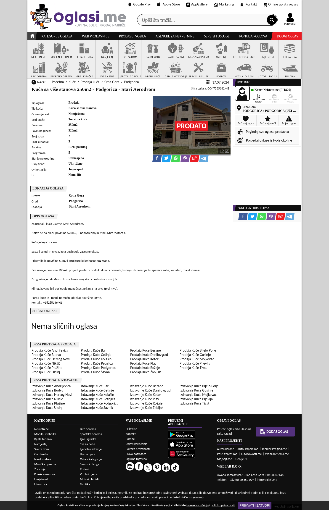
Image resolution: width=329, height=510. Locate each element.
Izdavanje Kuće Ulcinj (47, 407)
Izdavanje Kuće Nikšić (47, 399)
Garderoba (41, 454)
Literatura (40, 484)
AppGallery (197, 4)
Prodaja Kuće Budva (46, 354)
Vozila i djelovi (89, 474)
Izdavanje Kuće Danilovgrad (150, 390)
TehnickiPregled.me (274, 449)
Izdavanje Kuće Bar (95, 386)
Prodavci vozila (132, 36)
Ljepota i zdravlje (91, 449)
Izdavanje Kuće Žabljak (146, 407)
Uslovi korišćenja (136, 444)
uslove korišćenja (197, 505)
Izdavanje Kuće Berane (146, 386)
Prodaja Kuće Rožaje (145, 367)
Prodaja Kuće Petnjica (97, 363)
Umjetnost (41, 479)
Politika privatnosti (138, 449)
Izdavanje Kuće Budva (47, 390)
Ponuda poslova (253, 36)
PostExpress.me (227, 454)
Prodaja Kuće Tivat (193, 367)
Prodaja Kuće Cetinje (96, 354)
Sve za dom (41, 449)
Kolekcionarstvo (44, 474)
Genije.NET (242, 459)
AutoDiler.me (225, 449)
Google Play (139, 4)
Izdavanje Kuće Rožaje (146, 403)
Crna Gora (111, 82)
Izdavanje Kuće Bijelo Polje (199, 386)
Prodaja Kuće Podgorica (98, 367)
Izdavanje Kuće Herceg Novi (52, 394)
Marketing (224, 4)
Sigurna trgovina (136, 459)
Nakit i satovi (42, 459)
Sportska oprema (91, 434)
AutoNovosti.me (251, 454)
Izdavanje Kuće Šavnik (97, 407)
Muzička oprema (45, 464)
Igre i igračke (88, 439)
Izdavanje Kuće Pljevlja (196, 399)
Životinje (39, 469)
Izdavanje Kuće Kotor (145, 394)
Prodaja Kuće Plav (143, 363)
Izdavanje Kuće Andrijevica (51, 386)
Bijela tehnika (43, 439)
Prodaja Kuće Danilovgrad (149, 354)
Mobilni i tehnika (45, 434)
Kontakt (248, 4)
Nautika (85, 484)
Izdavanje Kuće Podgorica (99, 403)
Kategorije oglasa (57, 36)
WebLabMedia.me (277, 454)
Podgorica (131, 82)
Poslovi (84, 469)
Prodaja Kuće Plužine (47, 367)
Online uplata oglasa (280, 4)
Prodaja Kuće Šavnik (95, 372)
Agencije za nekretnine (175, 36)
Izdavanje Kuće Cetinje (97, 390)
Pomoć (130, 439)
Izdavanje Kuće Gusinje (196, 390)
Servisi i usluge (217, 36)
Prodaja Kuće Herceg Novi (51, 359)
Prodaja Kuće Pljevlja (195, 363)
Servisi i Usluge (89, 464)
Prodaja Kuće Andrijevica (50, 350)
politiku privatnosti (223, 505)
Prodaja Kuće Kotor (144, 359)
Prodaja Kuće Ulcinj (46, 372)
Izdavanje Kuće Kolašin (97, 394)
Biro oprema (88, 429)
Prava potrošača (136, 454)
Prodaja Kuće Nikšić (46, 363)
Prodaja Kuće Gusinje (195, 354)
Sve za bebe (87, 444)
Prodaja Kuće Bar (93, 350)
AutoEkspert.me (247, 449)
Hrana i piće (87, 454)
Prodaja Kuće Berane (145, 350)
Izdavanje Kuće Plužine (48, 403)
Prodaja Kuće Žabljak (145, 372)
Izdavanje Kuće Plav (144, 399)
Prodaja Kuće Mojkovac (197, 359)
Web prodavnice (95, 36)
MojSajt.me (224, 459)
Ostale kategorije (91, 459)
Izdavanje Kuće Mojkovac (198, 394)
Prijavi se (131, 429)
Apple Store (168, 4)
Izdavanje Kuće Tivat (194, 403)
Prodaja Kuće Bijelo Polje (198, 350)
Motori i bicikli (89, 479)
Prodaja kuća (90, 82)
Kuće (72, 82)
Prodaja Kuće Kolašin (96, 359)
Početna (58, 82)
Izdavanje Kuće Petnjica (98, 399)
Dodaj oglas (287, 36)
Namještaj (40, 444)
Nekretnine (41, 429)
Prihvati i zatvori (255, 505)
